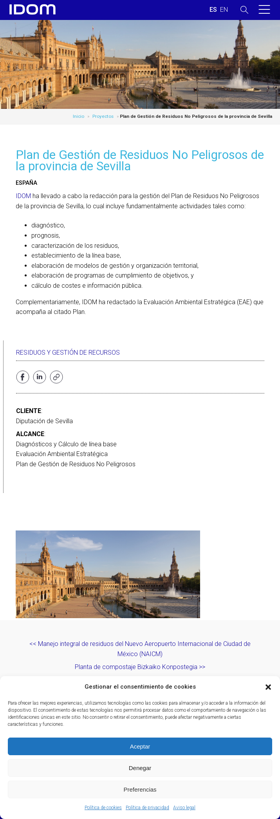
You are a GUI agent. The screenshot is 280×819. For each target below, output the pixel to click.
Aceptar (140, 746)
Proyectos (103, 116)
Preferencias (139, 789)
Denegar (140, 768)
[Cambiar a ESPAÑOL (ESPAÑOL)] (213, 10)
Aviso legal (184, 807)
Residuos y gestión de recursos (68, 352)
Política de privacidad (147, 807)
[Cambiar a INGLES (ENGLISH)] (224, 10)
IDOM (23, 196)
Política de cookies (103, 807)
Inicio (78, 116)
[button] (268, 687)
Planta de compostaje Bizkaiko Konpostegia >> (140, 667)
